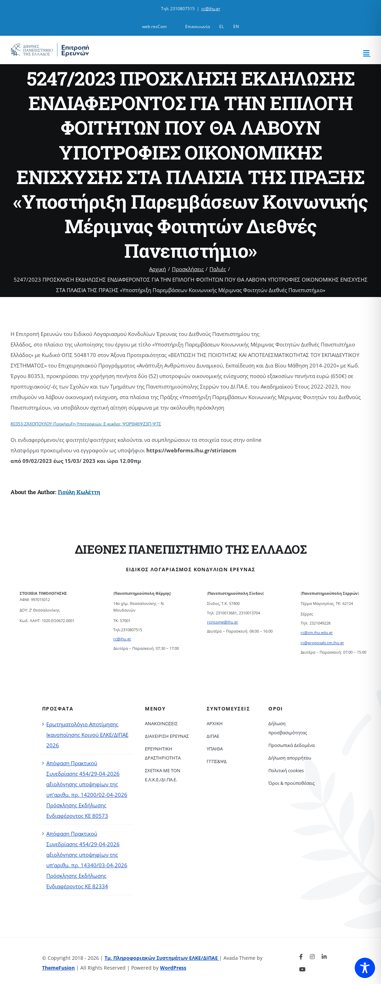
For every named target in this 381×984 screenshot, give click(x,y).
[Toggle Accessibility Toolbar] (365, 968)
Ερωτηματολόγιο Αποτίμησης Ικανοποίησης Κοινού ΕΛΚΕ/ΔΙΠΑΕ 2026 (87, 735)
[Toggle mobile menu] (366, 52)
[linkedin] (324, 956)
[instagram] (312, 956)
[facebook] (301, 956)
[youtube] (302, 969)
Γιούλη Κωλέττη (79, 492)
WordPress (173, 967)
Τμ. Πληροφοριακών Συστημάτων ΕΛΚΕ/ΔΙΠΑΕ (162, 958)
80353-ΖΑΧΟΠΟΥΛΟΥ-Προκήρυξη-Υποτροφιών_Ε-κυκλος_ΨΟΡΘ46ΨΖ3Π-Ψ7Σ (86, 424)
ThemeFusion (58, 967)
